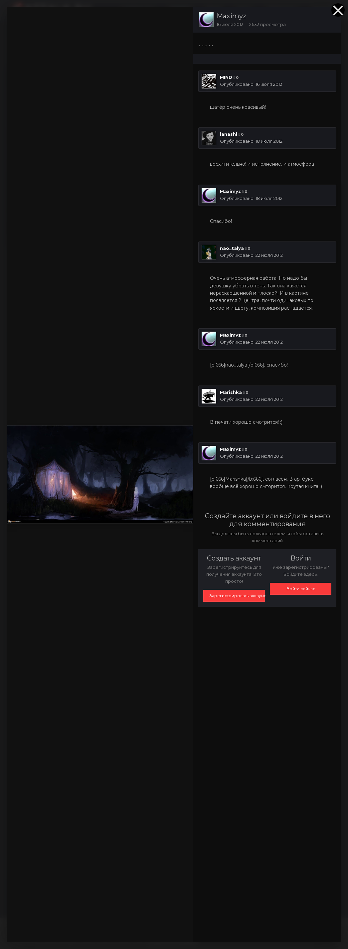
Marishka (231, 392)
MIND (226, 77)
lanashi (228, 134)
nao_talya (232, 248)
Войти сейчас (300, 588)
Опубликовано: (251, 84)
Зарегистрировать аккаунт (237, 595)
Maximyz (231, 16)
